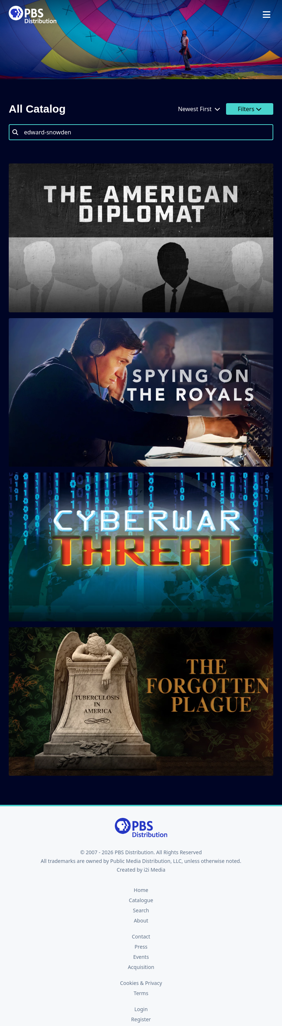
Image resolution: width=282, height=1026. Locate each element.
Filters (250, 109)
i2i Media (154, 869)
